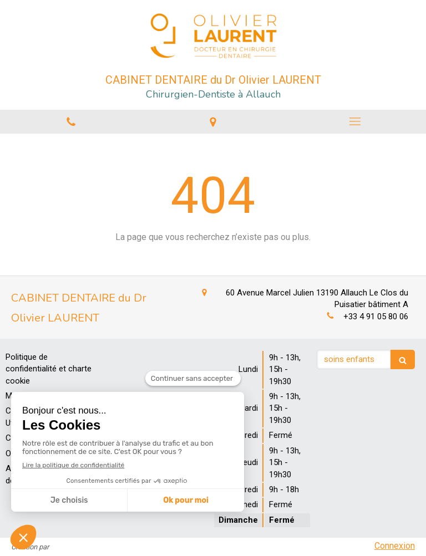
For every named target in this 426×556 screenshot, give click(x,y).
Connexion (394, 545)
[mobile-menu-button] (355, 121)
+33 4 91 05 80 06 (375, 317)
